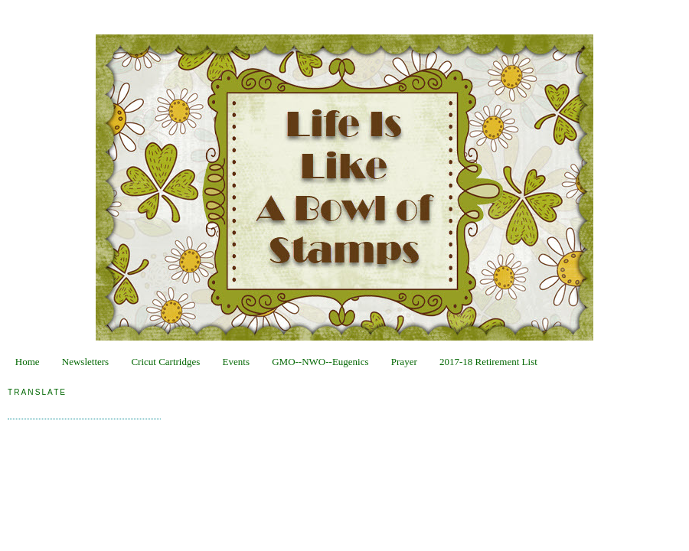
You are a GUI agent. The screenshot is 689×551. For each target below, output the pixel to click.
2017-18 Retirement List (488, 361)
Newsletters (85, 361)
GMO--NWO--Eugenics (320, 361)
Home (27, 361)
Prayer (404, 361)
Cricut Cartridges (165, 361)
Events (236, 361)
